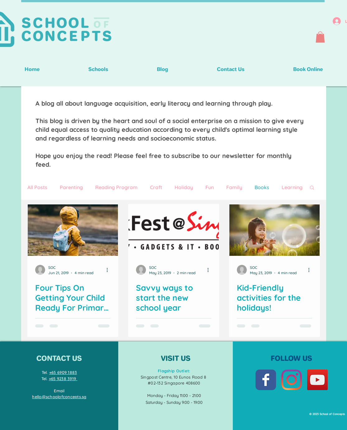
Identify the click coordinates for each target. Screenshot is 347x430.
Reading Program (116, 187)
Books (262, 187)
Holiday (184, 187)
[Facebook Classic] (266, 380)
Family (234, 187)
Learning (292, 187)
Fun (209, 187)
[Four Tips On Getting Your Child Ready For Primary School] (73, 230)
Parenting (71, 187)
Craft (156, 187)
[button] (320, 37)
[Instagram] (291, 380)
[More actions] (109, 270)
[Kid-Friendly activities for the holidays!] (274, 230)
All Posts (37, 187)
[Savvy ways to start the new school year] (174, 230)
